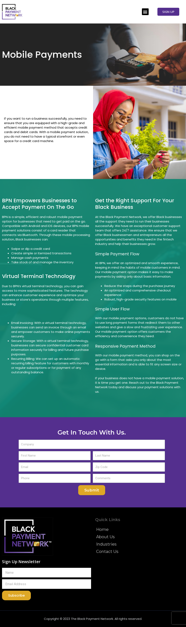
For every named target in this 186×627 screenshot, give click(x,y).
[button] (145, 11)
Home (102, 529)
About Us (105, 536)
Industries (106, 544)
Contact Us (107, 551)
